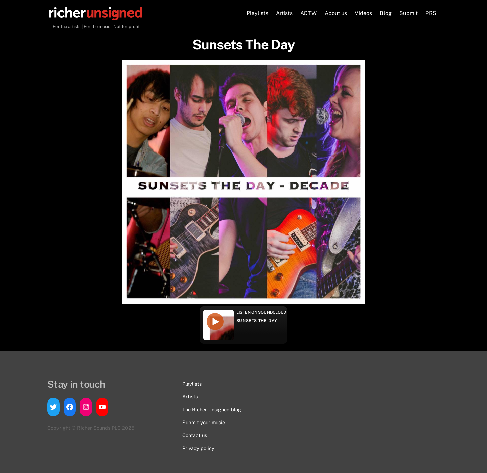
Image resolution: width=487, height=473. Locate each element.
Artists (284, 13)
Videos (363, 13)
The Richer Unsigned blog (211, 409)
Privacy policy (198, 448)
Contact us (194, 435)
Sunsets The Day (256, 320)
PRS (430, 13)
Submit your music (203, 422)
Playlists (257, 13)
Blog (386, 13)
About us (336, 13)
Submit (408, 13)
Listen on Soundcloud (261, 312)
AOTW (308, 13)
